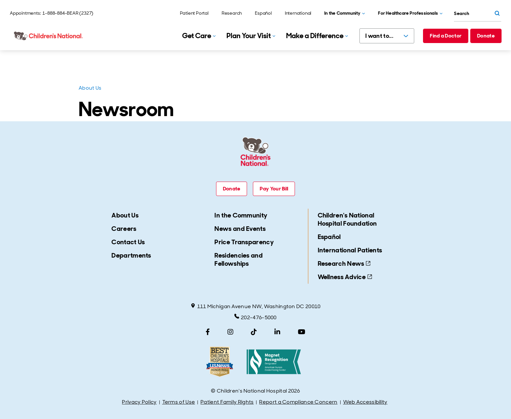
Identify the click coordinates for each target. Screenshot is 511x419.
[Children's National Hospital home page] (49, 35)
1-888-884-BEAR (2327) (67, 13)
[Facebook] (207, 331)
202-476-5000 (255, 317)
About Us (90, 87)
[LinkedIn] (277, 331)
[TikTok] (254, 331)
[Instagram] (230, 331)
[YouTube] (302, 331)
